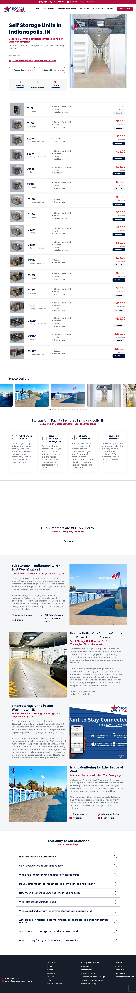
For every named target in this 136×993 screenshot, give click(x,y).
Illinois (49, 966)
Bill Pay (110, 9)
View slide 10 (74, 409)
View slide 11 (77, 409)
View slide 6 (63, 409)
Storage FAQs (86, 966)
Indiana (50, 970)
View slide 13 (83, 409)
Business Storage (88, 973)
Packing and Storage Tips (92, 980)
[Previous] (4, 395)
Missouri (50, 977)
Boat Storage (86, 970)
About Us (119, 966)
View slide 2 (52, 409)
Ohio (49, 980)
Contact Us (98, 9)
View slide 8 (69, 409)
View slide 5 (61, 409)
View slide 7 (66, 409)
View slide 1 (50, 409)
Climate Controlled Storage (93, 977)
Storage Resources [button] (66, 9)
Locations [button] (48, 9)
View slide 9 (72, 409)
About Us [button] (84, 9)
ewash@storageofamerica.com (84, 2)
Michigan (51, 973)
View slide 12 (80, 409)
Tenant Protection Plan (124, 977)
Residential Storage (89, 983)
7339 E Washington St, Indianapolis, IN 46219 (34, 60)
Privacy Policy (120, 973)
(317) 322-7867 (59, 2)
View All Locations (54, 983)
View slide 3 (55, 409)
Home (38, 9)
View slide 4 (58, 409)
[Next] (131, 395)
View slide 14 (85, 409)
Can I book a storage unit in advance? (41, 865)
